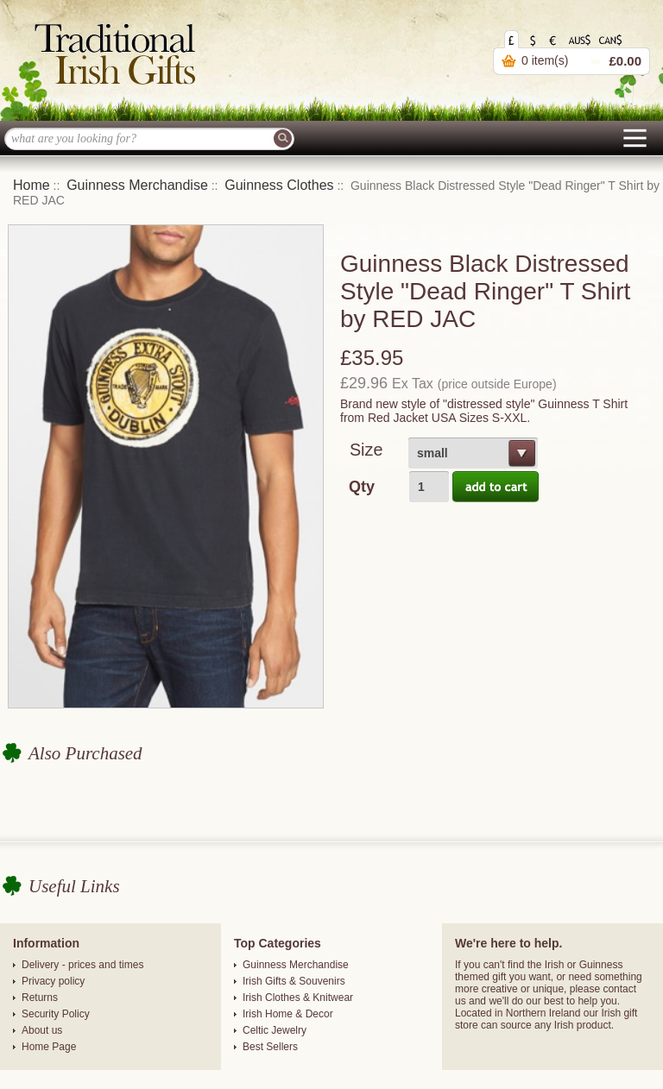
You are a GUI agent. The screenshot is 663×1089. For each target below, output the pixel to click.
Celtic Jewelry (274, 1030)
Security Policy (56, 1014)
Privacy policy (53, 981)
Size (366, 449)
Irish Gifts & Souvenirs (294, 981)
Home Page (49, 1047)
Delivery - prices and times (82, 965)
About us (42, 1030)
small (432, 453)
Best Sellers (270, 1047)
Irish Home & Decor (288, 1014)
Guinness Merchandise (137, 185)
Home (31, 185)
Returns (40, 997)
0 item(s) (544, 60)
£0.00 (625, 61)
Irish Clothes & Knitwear (298, 997)
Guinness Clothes (278, 185)
